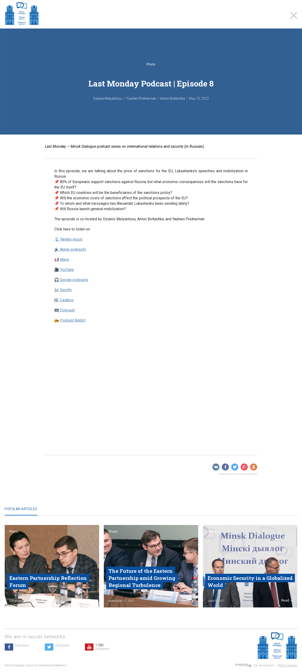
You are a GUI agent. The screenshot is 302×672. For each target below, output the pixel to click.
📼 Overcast (64, 310)
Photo (151, 64)
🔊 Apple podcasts (70, 249)
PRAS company (287, 665)
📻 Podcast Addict (69, 320)
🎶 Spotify (63, 290)
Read (88, 600)
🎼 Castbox (64, 300)
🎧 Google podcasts (71, 280)
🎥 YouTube (64, 269)
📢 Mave (61, 259)
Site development (264, 665)
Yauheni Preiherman (141, 98)
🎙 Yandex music (68, 239)
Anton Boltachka (172, 98)
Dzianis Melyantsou (107, 98)
